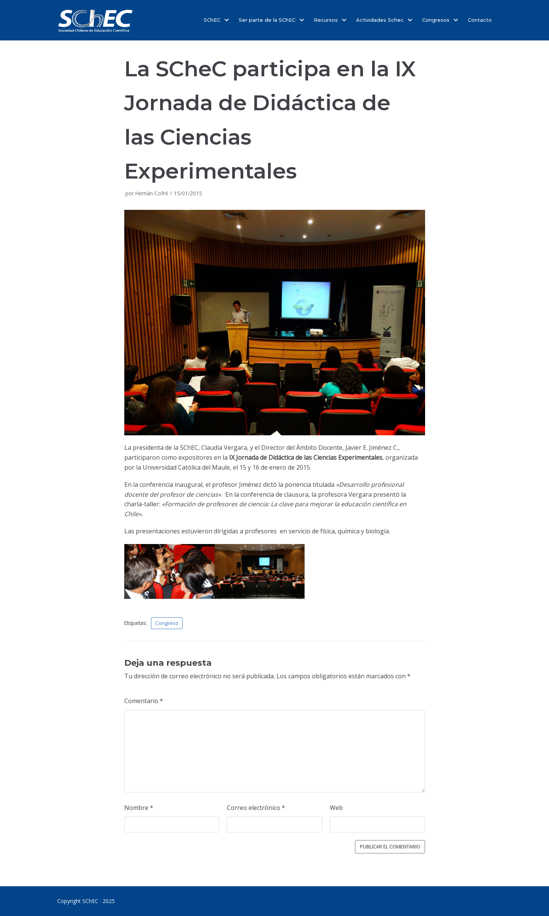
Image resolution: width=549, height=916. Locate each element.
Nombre (138, 809)
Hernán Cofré (151, 193)
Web (336, 809)
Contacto (480, 20)
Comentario (143, 701)
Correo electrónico (256, 809)
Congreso (167, 623)
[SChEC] (95, 20)
